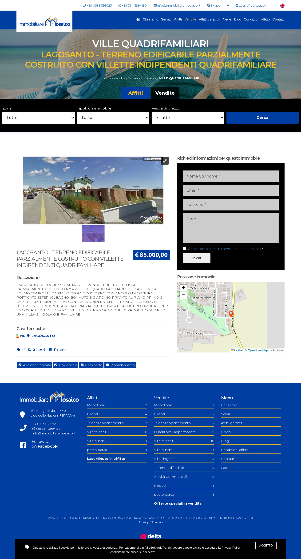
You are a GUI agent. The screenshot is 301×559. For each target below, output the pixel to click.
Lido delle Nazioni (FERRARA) (53, 415)
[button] (231, 314)
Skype (213, 5)
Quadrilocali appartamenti (184, 432)
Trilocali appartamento (117, 423)
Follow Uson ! (45, 444)
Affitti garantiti (209, 19)
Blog (237, 19)
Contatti (278, 19)
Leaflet (237, 350)
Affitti (178, 19)
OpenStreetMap (258, 350)
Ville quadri (117, 441)
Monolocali (117, 405)
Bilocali (117, 414)
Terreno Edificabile (184, 468)
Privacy (144, 522)
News (227, 19)
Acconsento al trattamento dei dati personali (224, 249)
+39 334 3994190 (133, 5)
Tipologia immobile (94, 108)
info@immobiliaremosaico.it (177, 6)
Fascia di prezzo (166, 108)
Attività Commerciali (184, 476)
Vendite (190, 19)
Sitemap (157, 522)
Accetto (266, 545)
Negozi (184, 485)
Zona (7, 108)
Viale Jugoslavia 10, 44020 (50, 411)
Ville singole (184, 459)
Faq (224, 468)
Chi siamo (150, 19)
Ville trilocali (117, 432)
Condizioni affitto (257, 19)
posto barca (117, 450)
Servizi (166, 19)
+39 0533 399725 (97, 6)
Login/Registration (251, 6)
